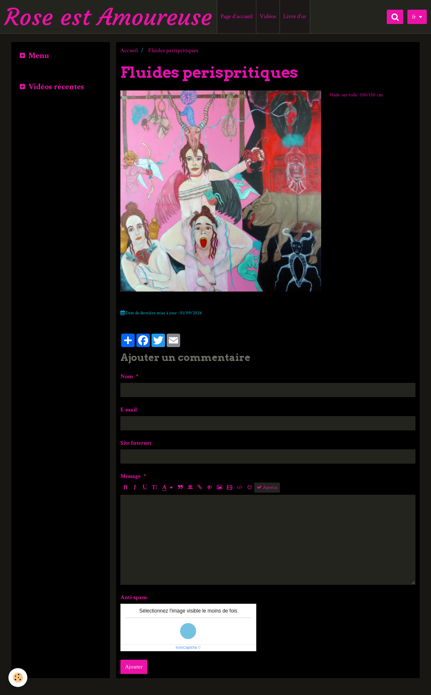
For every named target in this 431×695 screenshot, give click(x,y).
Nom (126, 376)
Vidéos (268, 16)
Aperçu (267, 487)
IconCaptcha (186, 647)
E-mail (128, 410)
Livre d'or (294, 16)
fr (414, 17)
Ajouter (134, 667)
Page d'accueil (237, 16)
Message (130, 476)
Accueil (129, 50)
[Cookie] (17, 677)
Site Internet (136, 443)
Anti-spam (133, 597)
